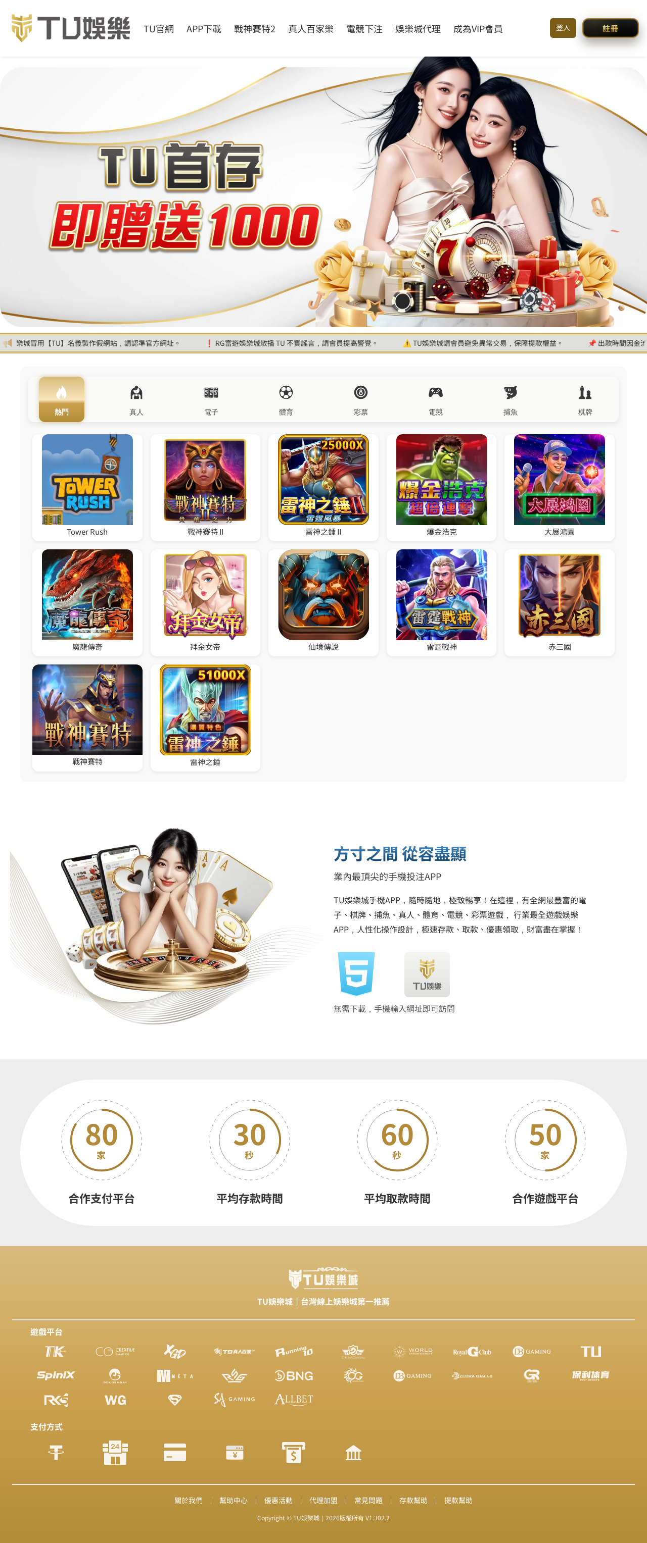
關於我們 (188, 1500)
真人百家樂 (311, 28)
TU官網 (159, 28)
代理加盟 (323, 1500)
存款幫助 (413, 1500)
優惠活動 (278, 1500)
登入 (563, 27)
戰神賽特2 (254, 28)
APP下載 (204, 28)
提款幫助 (458, 1500)
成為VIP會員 (478, 28)
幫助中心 (233, 1500)
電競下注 (364, 28)
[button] (610, 28)
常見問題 (368, 1500)
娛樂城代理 (418, 28)
